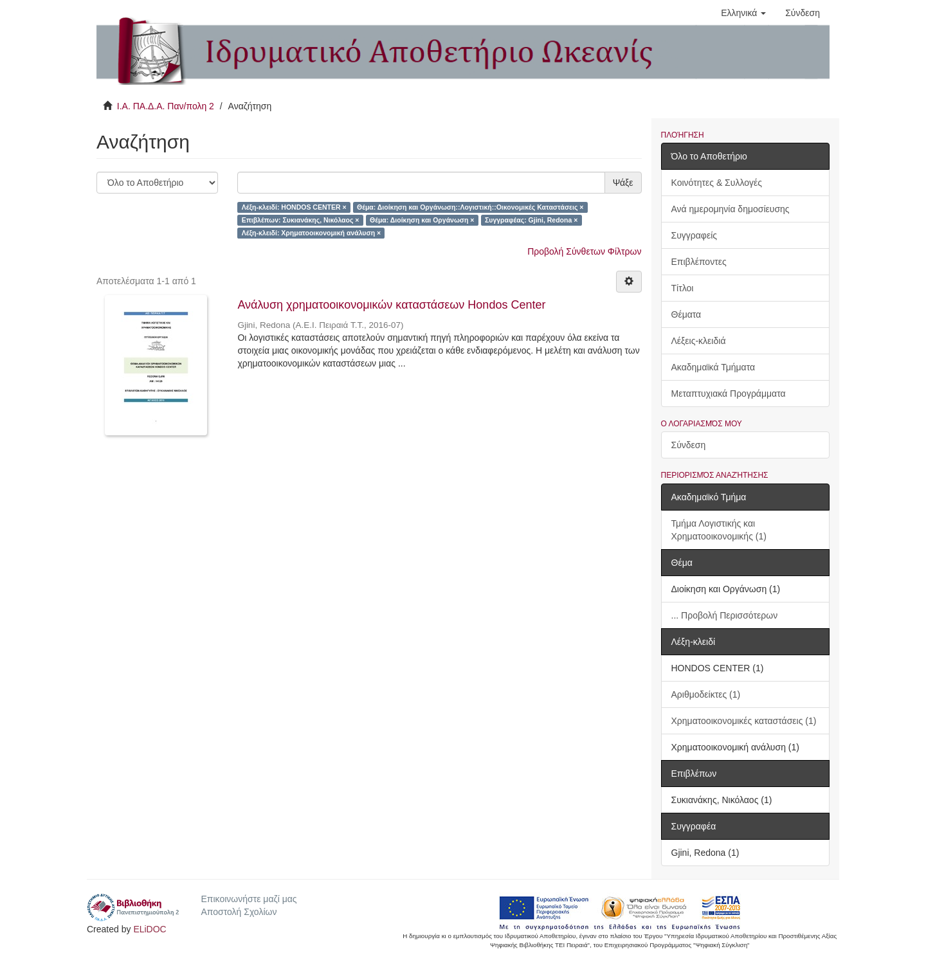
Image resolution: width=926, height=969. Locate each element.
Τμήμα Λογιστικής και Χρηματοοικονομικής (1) (719, 529)
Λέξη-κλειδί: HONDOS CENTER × (294, 207)
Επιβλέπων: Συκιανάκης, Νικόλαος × (300, 220)
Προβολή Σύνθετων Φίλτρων (584, 251)
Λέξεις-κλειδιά (698, 341)
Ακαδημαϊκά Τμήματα (713, 367)
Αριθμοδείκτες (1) (706, 694)
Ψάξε (623, 182)
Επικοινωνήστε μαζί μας (248, 899)
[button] (743, 13)
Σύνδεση (688, 445)
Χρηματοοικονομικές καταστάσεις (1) (744, 721)
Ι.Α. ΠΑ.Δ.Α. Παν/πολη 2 (165, 106)
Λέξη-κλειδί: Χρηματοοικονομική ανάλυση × (311, 233)
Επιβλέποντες (699, 262)
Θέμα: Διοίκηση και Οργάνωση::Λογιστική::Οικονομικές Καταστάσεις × (470, 207)
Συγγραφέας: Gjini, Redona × (531, 220)
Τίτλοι (682, 288)
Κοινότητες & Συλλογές (716, 182)
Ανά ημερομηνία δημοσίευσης (730, 209)
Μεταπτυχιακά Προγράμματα (728, 393)
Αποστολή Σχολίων (239, 912)
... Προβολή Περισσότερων (724, 615)
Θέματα (686, 314)
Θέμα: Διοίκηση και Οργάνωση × (422, 220)
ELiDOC (149, 929)
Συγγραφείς (694, 235)
